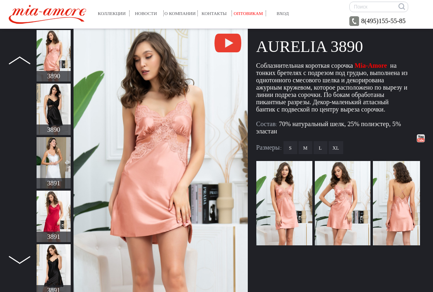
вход (283, 13)
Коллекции (112, 13)
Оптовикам (248, 13)
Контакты (214, 13)
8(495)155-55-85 (377, 21)
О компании (180, 13)
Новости (146, 13)
